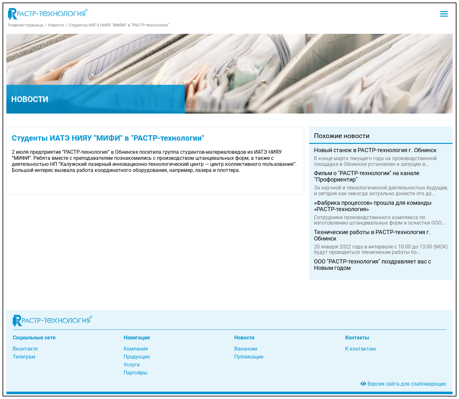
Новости (56, 25)
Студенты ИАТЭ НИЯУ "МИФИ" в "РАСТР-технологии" (119, 25)
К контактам (360, 349)
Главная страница (25, 25)
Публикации (248, 357)
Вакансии (245, 349)
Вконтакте (25, 349)
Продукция (137, 357)
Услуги (132, 365)
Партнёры (135, 373)
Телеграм (24, 357)
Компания (136, 349)
